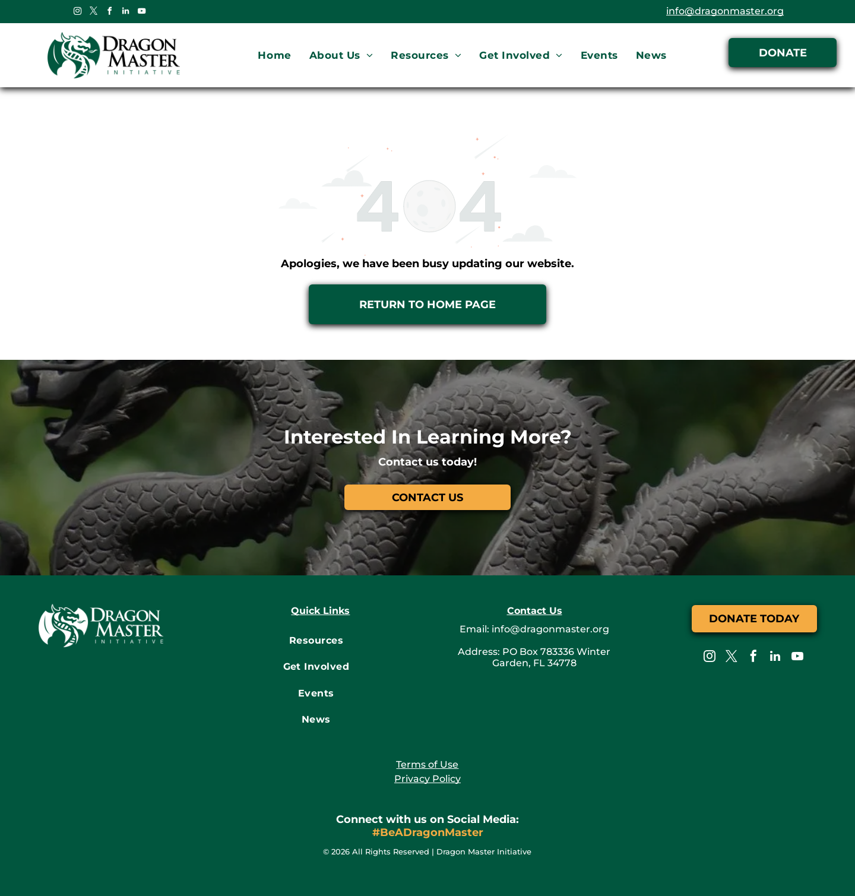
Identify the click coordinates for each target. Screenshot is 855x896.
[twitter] (93, 12)
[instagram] (77, 12)
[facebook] (109, 12)
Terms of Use (427, 764)
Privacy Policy (427, 778)
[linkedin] (125, 12)
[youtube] (141, 12)
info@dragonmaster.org (725, 11)
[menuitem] (274, 56)
